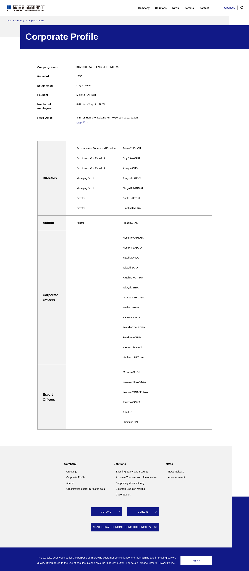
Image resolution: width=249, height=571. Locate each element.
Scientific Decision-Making (130, 488)
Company (19, 20)
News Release (176, 471)
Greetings (71, 471)
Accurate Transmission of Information (136, 477)
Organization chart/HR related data (85, 488)
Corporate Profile (75, 477)
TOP (9, 20)
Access (70, 483)
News (169, 463)
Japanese (229, 7)
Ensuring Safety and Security (132, 471)
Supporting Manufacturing (130, 483)
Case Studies (123, 494)
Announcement (176, 477)
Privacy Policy (166, 562)
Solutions (120, 463)
